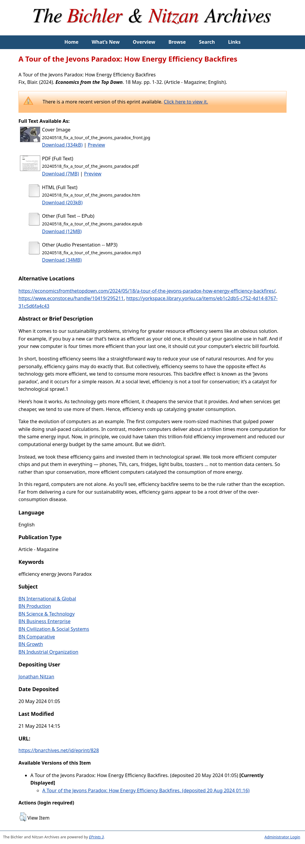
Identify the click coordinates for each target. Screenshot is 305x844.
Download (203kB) (62, 202)
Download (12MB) (62, 231)
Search (207, 42)
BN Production (34, 606)
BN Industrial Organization (48, 652)
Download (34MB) (62, 260)
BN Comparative (36, 636)
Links (234, 42)
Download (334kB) (62, 145)
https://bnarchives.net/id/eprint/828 (58, 750)
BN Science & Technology (46, 614)
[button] (22, 816)
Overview (144, 42)
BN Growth (30, 644)
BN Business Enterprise (44, 621)
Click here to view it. (186, 101)
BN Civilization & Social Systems (53, 629)
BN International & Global (47, 598)
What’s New (106, 42)
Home (71, 42)
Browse (177, 42)
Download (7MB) (60, 173)
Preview (96, 145)
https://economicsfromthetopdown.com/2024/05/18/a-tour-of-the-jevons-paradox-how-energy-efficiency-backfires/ (147, 291)
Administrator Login (282, 837)
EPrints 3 (96, 837)
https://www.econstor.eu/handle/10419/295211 (71, 298)
